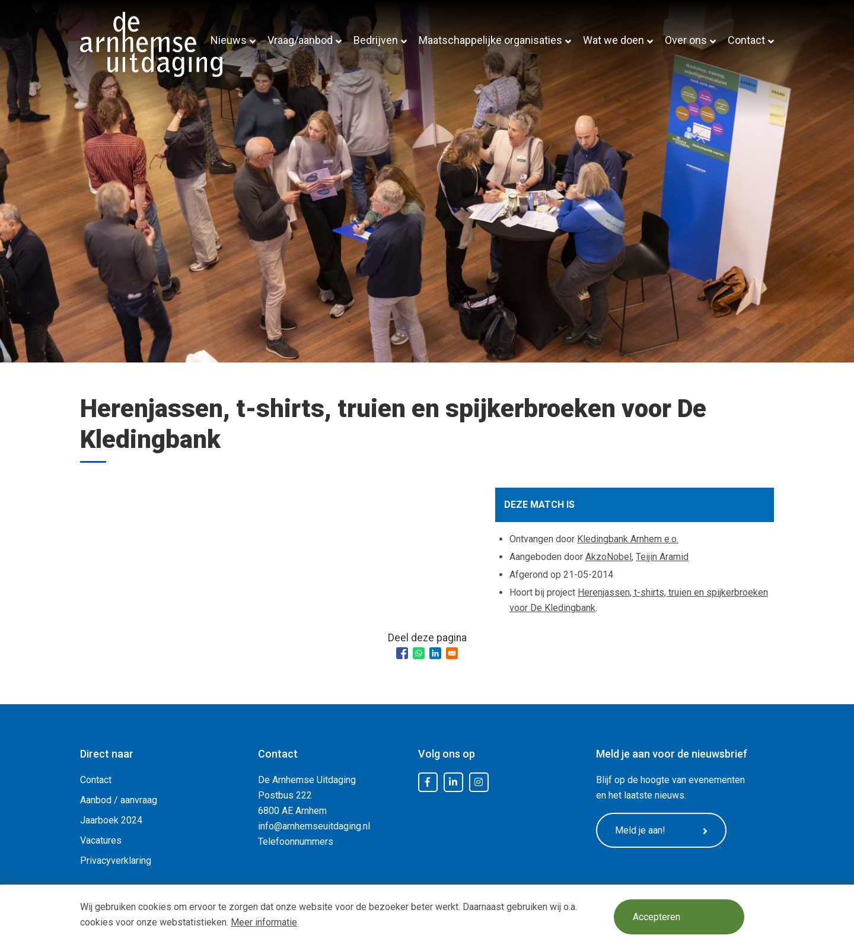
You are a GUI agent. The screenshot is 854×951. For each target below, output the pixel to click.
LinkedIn (453, 782)
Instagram (478, 782)
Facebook (427, 782)
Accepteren (656, 917)
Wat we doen (613, 40)
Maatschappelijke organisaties (490, 40)
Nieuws (229, 40)
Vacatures (101, 840)
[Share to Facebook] (402, 653)
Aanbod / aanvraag (118, 800)
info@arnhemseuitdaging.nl (314, 826)
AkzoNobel (608, 556)
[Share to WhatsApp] (419, 653)
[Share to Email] (452, 653)
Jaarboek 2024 (111, 820)
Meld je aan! (661, 830)
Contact (746, 40)
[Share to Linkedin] (435, 653)
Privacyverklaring (115, 860)
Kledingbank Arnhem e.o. (627, 539)
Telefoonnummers (295, 841)
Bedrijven (375, 40)
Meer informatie (264, 922)
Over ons (686, 40)
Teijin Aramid (662, 556)
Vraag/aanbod (300, 40)
